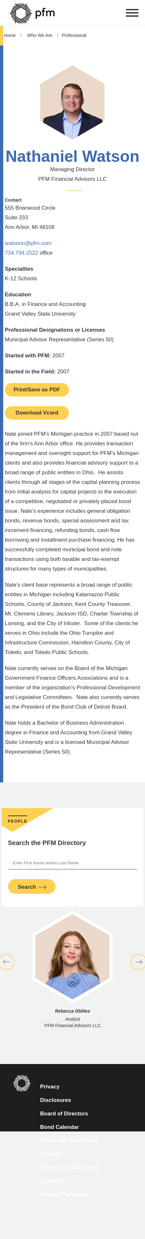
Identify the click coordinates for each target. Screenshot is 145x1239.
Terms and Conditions (68, 1141)
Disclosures (55, 1100)
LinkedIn (51, 1181)
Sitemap (50, 1154)
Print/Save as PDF (36, 390)
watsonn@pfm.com (28, 243)
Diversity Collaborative (69, 1168)
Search (27, 887)
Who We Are (39, 35)
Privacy (50, 1087)
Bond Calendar (59, 1127)
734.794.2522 (21, 253)
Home (10, 35)
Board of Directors (64, 1114)
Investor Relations (63, 1194)
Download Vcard (36, 413)
